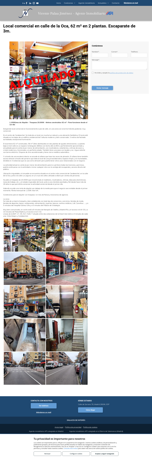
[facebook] (26, 3)
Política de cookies (90, 427)
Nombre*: (95, 52)
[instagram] (33, 3)
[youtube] (37, 3)
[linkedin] (30, 3)
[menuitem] (58, 2)
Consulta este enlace (71, 448)
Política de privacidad (73, 427)
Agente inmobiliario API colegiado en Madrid (46, 431)
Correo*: (114, 52)
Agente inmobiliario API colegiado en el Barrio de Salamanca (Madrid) (96, 431)
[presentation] (108, 80)
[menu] (147, 10)
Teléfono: (134, 52)
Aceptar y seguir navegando (104, 454)
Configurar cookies (76, 454)
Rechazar (47, 454)
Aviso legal (59, 427)
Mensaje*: (96, 60)
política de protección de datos (121, 73)
